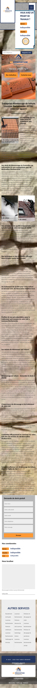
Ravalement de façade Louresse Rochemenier (9, 618)
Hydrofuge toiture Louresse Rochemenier (18, 637)
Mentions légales (18, 663)
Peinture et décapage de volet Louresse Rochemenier (27, 620)
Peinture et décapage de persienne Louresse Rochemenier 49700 (27, 637)
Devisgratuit (25, 41)
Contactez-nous (26, 75)
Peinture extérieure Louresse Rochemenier (9, 631)
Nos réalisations (11, 75)
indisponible (25, 27)
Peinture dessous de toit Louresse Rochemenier (18, 625)
